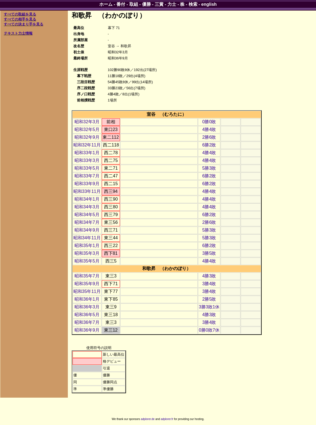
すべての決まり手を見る (23, 24)
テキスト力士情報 (18, 33)
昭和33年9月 (87, 183)
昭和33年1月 (87, 152)
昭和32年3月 (87, 121)
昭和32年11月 (87, 145)
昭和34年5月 (87, 214)
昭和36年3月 (87, 307)
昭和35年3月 (87, 253)
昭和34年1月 (87, 199)
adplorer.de (148, 419)
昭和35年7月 (87, 276)
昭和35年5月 (87, 261)
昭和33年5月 (87, 168)
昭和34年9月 (87, 230)
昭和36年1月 (87, 299)
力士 (171, 4)
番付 (120, 4)
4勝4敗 (209, 129)
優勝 (146, 4)
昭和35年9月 (87, 283)
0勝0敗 (209, 121)
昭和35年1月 (87, 245)
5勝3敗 (209, 168)
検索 (193, 4)
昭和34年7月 (87, 222)
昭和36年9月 (87, 330)
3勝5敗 (209, 253)
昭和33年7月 (87, 176)
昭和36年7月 (87, 322)
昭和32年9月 (87, 137)
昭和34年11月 (87, 237)
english (209, 4)
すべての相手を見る (20, 19)
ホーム (106, 4)
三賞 (159, 4)
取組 (133, 4)
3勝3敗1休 (209, 307)
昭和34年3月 (87, 206)
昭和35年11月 (87, 291)
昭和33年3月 (87, 160)
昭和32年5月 (87, 129)
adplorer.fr (167, 419)
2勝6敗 (209, 137)
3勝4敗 (209, 283)
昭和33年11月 (87, 191)
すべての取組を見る (20, 14)
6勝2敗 (209, 145)
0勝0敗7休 (209, 330)
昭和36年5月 (87, 314)
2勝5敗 (209, 299)
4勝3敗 (209, 276)
